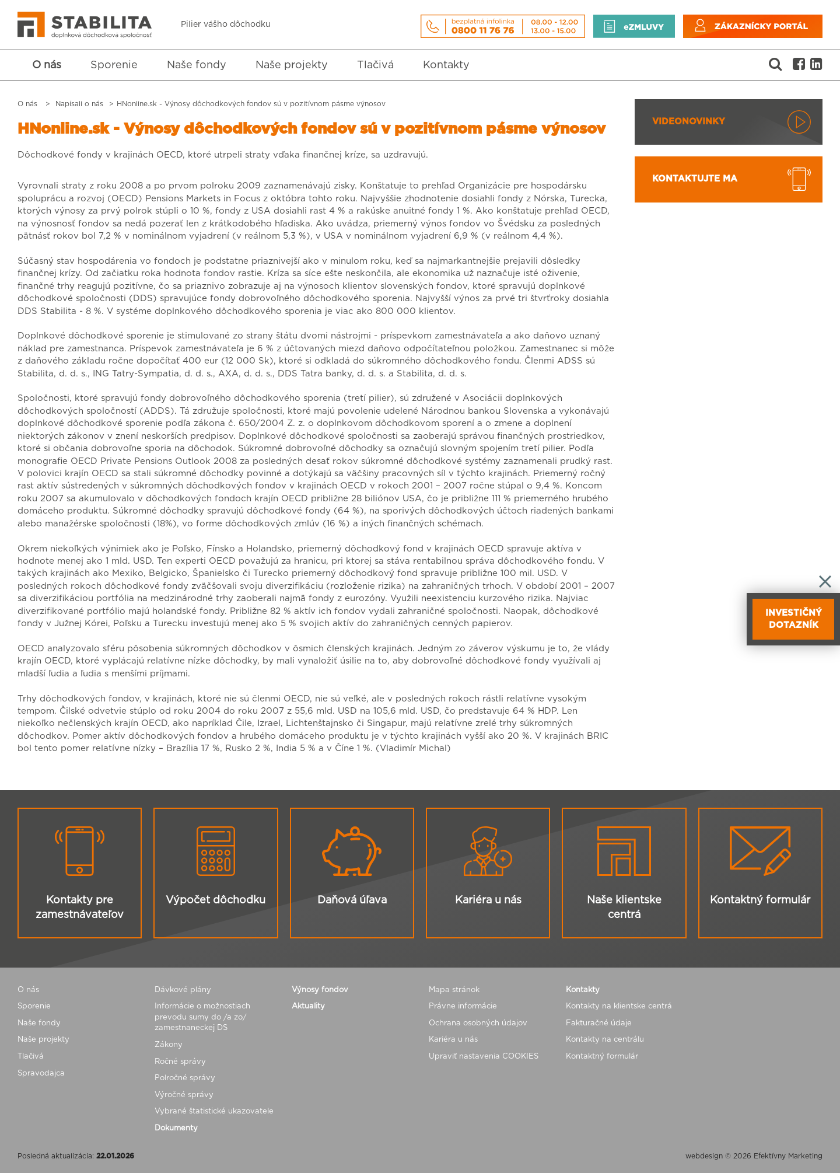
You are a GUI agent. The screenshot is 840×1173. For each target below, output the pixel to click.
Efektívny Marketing (788, 1156)
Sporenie (114, 65)
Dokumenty (176, 1128)
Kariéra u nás (453, 1039)
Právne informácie (463, 1006)
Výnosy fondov (320, 990)
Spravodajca (41, 1073)
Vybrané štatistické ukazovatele (214, 1111)
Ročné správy (180, 1062)
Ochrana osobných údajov (478, 1023)
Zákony (169, 1045)
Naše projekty (292, 65)
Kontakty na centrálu (605, 1039)
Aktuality (308, 1006)
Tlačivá (375, 65)
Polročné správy (185, 1078)
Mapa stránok (454, 990)
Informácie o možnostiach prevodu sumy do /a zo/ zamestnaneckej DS (202, 1017)
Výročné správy (184, 1095)
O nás (46, 65)
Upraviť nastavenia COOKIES (483, 1056)
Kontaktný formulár (602, 1056)
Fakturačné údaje (599, 1023)
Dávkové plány (183, 990)
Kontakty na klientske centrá (619, 1006)
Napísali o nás (79, 103)
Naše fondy (196, 65)
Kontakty (446, 65)
